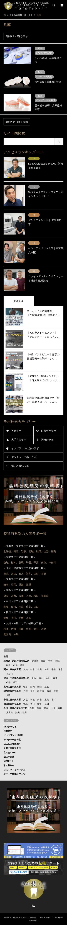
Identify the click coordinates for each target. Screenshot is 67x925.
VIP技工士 (8, 761)
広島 (46, 699)
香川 (32, 704)
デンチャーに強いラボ (23, 457)
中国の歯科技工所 (12, 699)
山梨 (8, 682)
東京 (60, 669)
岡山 (39, 699)
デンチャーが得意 (12, 739)
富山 (41, 678)
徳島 (25, 704)
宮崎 (60, 708)
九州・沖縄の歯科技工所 (15, 708)
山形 (15, 665)
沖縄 (17, 712)
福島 (22, 665)
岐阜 (25, 686)
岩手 (50, 661)
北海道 (35, 661)
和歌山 (40, 691)
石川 (48, 678)
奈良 (32, 691)
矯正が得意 (9, 757)
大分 (53, 708)
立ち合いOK (9, 752)
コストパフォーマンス (14, 770)
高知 (46, 704)
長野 (15, 682)
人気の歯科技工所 (12, 748)
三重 (46, 686)
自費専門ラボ (48, 430)
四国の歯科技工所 (12, 704)
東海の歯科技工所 (12, 686)
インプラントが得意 (13, 735)
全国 (6, 656)
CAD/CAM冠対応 (12, 744)
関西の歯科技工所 (12, 691)
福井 (55, 678)
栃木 (32, 669)
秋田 (8, 665)
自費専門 (8, 731)
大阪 (8, 695)
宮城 (57, 661)
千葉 (53, 669)
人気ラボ (16, 430)
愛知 (39, 686)
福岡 (24, 712)
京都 (56, 691)
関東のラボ (47, 439)
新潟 (34, 678)
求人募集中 (9, 765)
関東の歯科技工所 (12, 669)
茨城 (25, 669)
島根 (32, 699)
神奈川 (9, 674)
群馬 (39, 669)
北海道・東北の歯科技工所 (16, 661)
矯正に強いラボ (20, 466)
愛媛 (39, 704)
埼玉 (46, 669)
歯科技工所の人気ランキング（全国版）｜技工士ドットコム (30, 918)
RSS (33, 906)
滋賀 (49, 691)
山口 (53, 699)
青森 (43, 661)
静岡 (32, 686)
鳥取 (25, 699)
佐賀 (32, 708)
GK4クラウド (10, 726)
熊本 (46, 708)
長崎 (39, 708)
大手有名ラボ (18, 439)
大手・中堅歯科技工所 (14, 774)
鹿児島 (9, 712)
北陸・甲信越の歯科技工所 (16, 678)
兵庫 (25, 691)
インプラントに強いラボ (25, 448)
